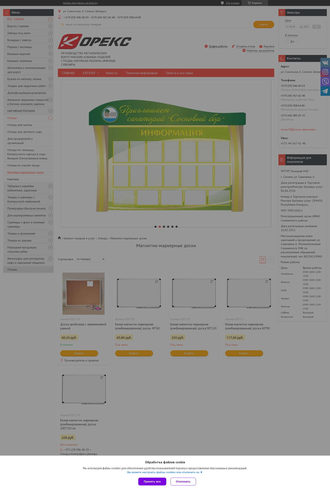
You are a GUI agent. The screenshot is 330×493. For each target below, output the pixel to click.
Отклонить (183, 481)
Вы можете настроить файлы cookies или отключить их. (163, 472)
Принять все (152, 481)
